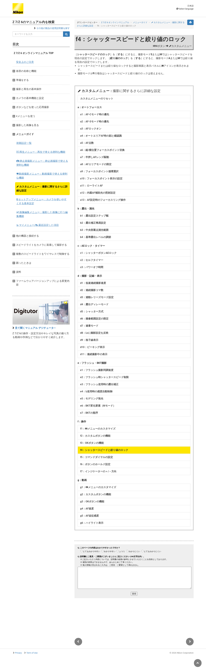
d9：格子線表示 (89, 339)
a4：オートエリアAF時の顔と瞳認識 (101, 135)
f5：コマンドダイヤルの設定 (96, 457)
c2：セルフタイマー (91, 260)
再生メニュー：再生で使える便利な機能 (40, 151)
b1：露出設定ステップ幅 (94, 215)
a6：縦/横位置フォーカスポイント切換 (102, 150)
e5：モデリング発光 (91, 398)
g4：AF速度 (87, 508)
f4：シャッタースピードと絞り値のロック (104, 450)
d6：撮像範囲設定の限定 (94, 318)
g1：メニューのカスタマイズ (98, 487)
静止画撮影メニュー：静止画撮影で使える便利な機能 (42, 162)
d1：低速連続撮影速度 (93, 282)
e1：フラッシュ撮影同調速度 (97, 370)
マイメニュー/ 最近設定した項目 (37, 225)
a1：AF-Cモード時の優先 (94, 114)
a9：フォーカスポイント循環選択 (99, 171)
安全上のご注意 (25, 61)
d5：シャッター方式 (91, 311)
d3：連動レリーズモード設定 (97, 297)
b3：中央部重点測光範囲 (94, 229)
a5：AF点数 (87, 142)
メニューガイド (140, 22)
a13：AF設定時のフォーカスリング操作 (103, 199)
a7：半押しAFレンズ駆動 (94, 157)
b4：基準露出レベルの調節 (95, 237)
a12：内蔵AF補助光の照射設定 (97, 192)
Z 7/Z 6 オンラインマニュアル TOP (34, 53)
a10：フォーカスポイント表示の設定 (101, 178)
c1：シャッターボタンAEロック (98, 252)
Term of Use (31, 653)
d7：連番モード (89, 325)
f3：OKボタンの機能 (92, 442)
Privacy (18, 653)
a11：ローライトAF (91, 185)
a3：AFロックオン (90, 128)
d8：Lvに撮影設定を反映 (94, 332)
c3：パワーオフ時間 (91, 267)
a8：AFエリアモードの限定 (95, 164)
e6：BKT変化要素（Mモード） (97, 405)
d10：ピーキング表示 (92, 347)
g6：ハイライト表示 (91, 522)
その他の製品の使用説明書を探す (53, 28)
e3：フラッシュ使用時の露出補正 (99, 384)
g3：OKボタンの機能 (92, 501)
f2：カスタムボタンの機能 (95, 435)
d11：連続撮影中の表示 (93, 354)
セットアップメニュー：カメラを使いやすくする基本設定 (41, 201)
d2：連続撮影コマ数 (91, 290)
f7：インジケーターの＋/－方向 (98, 471)
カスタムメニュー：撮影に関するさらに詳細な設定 (42, 188)
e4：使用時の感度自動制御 (96, 391)
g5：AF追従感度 (89, 515)
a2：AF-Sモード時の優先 (94, 121)
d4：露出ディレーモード (94, 304)
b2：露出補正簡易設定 (93, 222)
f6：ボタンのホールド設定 (95, 464)
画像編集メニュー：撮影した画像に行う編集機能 (42, 214)
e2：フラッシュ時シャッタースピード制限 (104, 377)
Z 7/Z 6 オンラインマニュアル (115, 22)
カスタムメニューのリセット (96, 98)
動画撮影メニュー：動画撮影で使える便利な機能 (42, 175)
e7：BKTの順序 (89, 412)
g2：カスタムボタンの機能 (95, 494)
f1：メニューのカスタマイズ (98, 428)
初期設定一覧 (24, 143)
